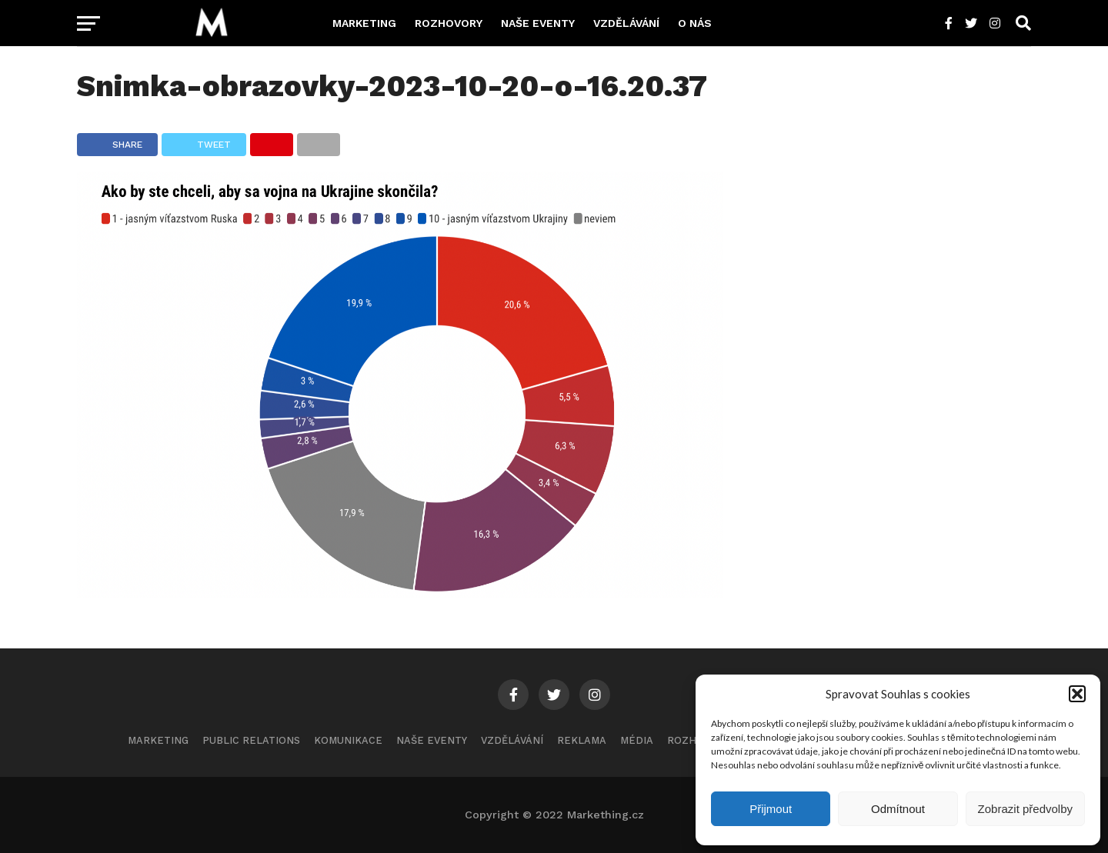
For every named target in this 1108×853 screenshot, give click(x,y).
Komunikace (348, 740)
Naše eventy (538, 23)
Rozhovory (448, 23)
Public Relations (251, 740)
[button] (1077, 693)
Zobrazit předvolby (1025, 808)
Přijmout (770, 808)
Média (636, 740)
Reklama (581, 740)
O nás (695, 23)
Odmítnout (898, 808)
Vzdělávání (626, 23)
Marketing (364, 23)
